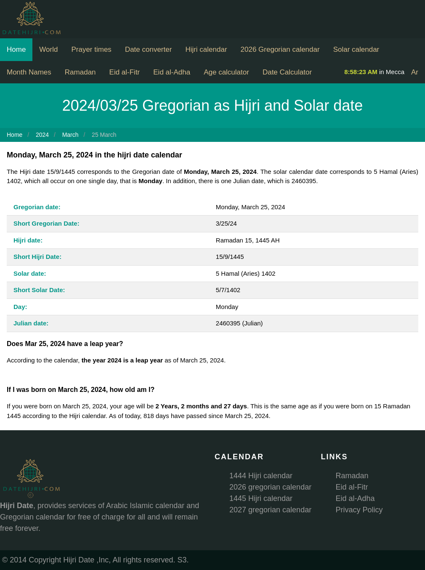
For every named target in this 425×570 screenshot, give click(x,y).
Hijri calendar (206, 49)
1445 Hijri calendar (260, 498)
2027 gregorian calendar (270, 510)
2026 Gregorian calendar (280, 49)
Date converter (148, 49)
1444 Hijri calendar (260, 475)
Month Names (29, 72)
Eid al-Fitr (124, 72)
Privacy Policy (359, 510)
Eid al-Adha (171, 72)
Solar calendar (356, 49)
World (48, 49)
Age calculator (226, 72)
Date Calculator (287, 72)
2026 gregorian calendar (270, 487)
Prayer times (91, 49)
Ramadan (80, 72)
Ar (414, 72)
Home (16, 49)
